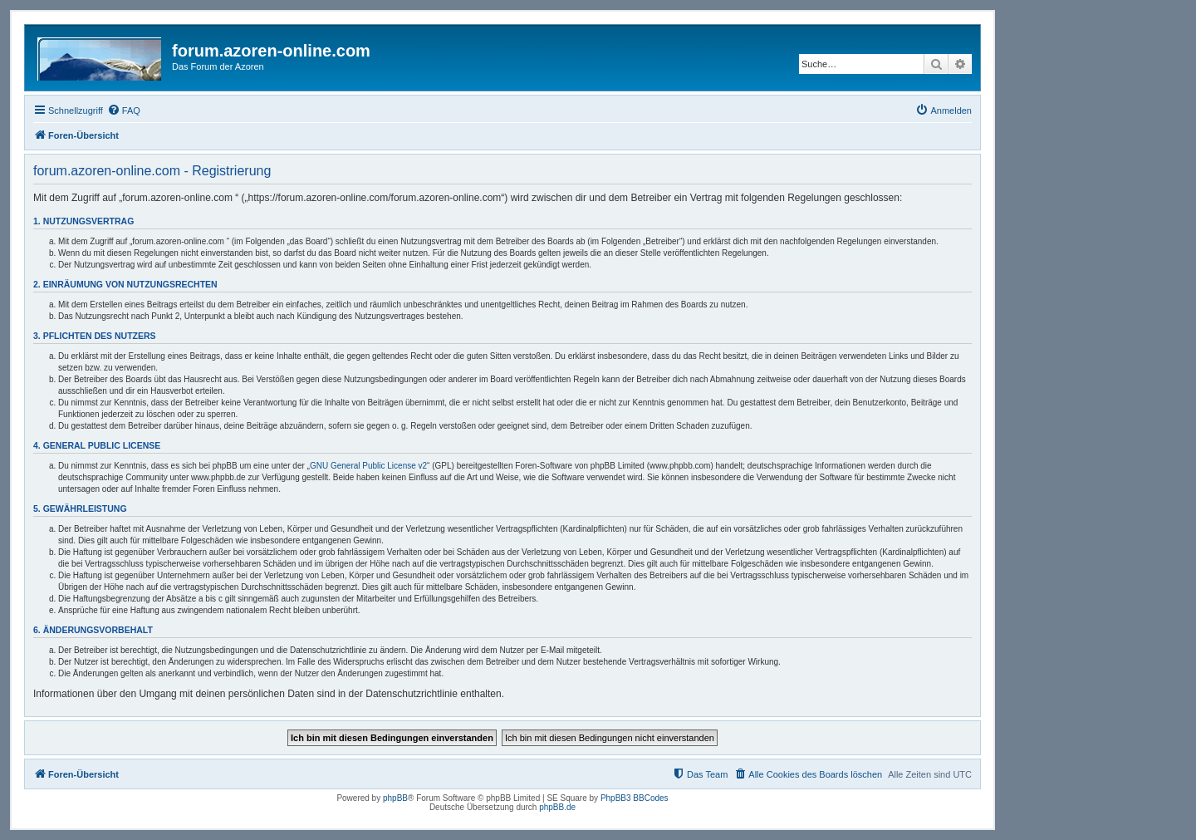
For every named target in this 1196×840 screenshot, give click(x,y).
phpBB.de (557, 807)
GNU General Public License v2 (368, 465)
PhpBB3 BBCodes (634, 798)
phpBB (395, 798)
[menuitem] (123, 110)
